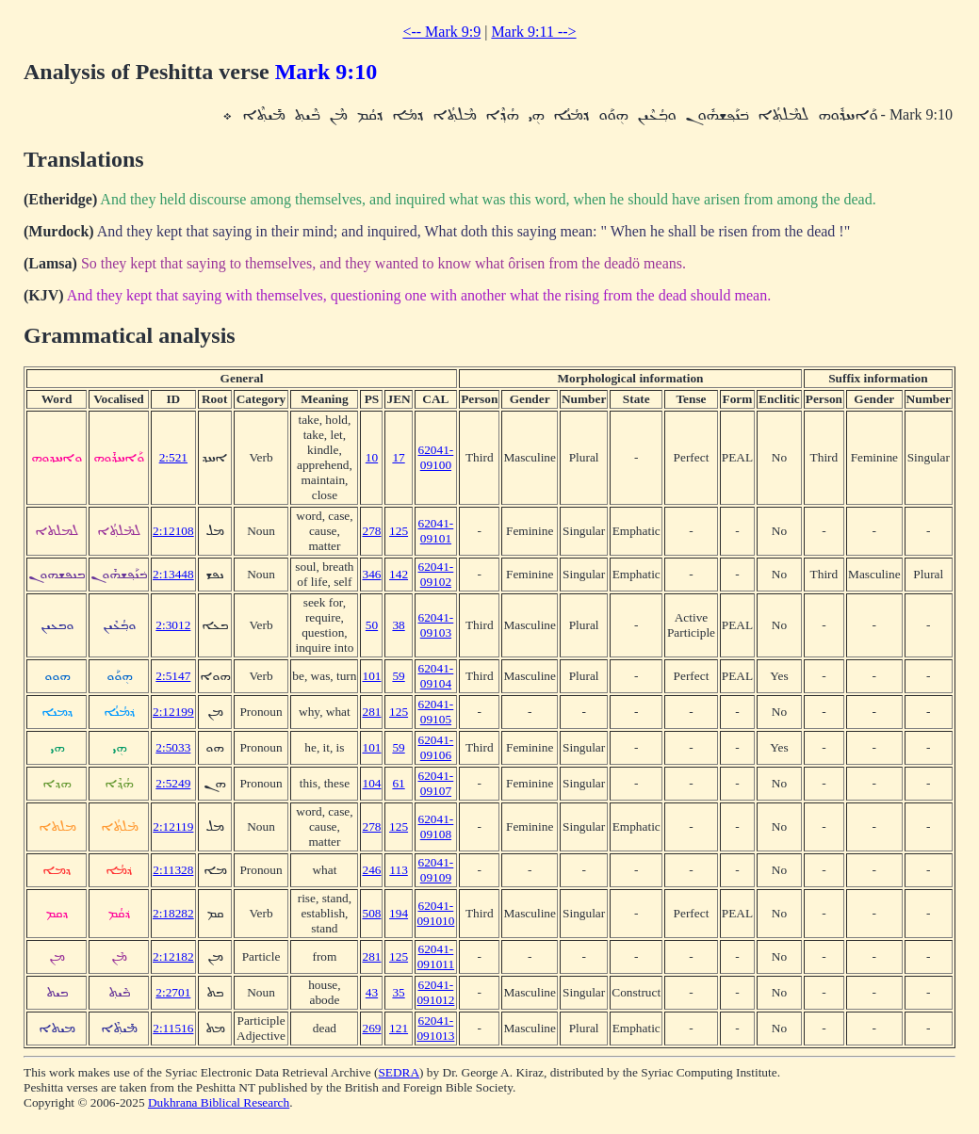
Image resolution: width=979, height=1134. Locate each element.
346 (371, 574)
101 (371, 676)
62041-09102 (436, 574)
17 (398, 457)
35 (398, 992)
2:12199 (173, 712)
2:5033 (172, 747)
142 (398, 574)
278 (371, 531)
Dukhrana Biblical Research (218, 1102)
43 (372, 992)
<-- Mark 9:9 (441, 32)
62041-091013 (435, 1028)
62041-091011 (436, 956)
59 (398, 676)
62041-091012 (435, 992)
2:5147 (172, 676)
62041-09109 (436, 869)
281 (371, 712)
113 (398, 870)
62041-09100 (436, 457)
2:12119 (173, 826)
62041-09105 (436, 711)
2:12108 (173, 531)
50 (372, 625)
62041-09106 (436, 747)
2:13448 (173, 574)
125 (398, 531)
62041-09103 (436, 625)
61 (398, 783)
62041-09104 (436, 675)
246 (371, 870)
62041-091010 (435, 913)
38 (398, 625)
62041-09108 (436, 826)
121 (398, 1028)
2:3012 (172, 625)
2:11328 (173, 870)
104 (371, 783)
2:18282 (173, 913)
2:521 (173, 457)
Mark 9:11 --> (533, 32)
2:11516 (173, 1028)
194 (398, 913)
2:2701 (172, 992)
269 (371, 1028)
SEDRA (398, 1072)
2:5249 (172, 783)
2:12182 (173, 956)
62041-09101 (436, 530)
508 (371, 913)
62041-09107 (436, 783)
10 (372, 457)
